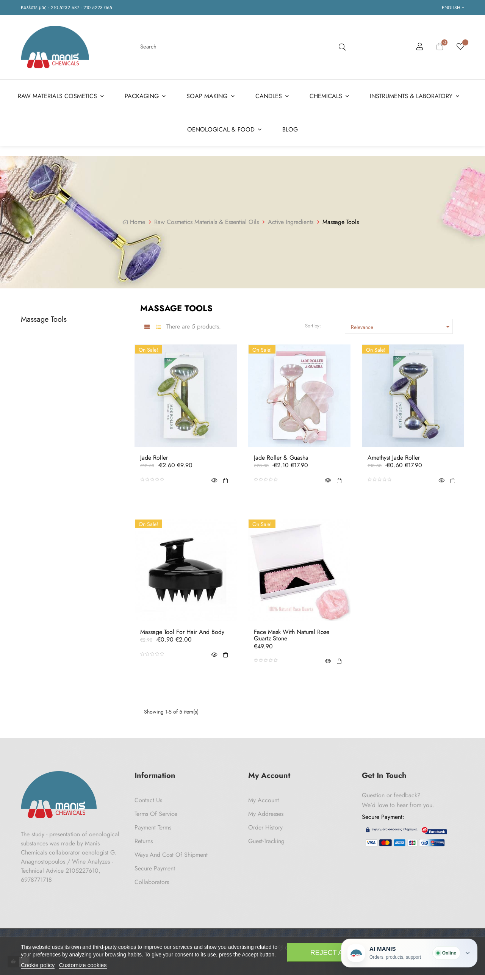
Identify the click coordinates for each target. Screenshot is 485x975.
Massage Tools (44, 319)
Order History (265, 827)
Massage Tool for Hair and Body (182, 632)
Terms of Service (156, 813)
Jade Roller (154, 457)
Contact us (148, 800)
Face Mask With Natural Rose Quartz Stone (291, 635)
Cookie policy (38, 965)
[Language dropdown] (453, 7)
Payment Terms (153, 827)
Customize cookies (83, 965)
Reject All (330, 952)
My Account (263, 800)
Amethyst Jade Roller (394, 457)
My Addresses (265, 813)
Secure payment (155, 868)
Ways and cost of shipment (171, 854)
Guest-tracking (266, 841)
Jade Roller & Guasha (281, 457)
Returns (144, 841)
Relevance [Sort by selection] (401, 326)
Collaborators (152, 882)
